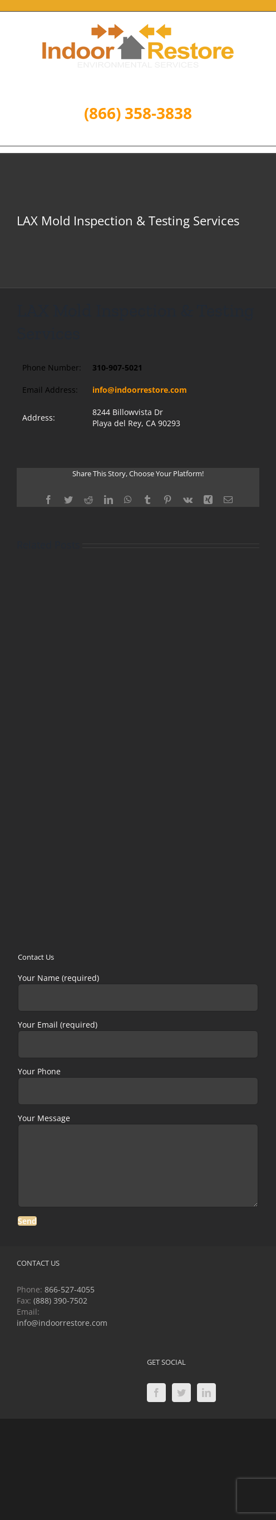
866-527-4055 (70, 1289)
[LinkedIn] (206, 1392)
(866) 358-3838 (138, 113)
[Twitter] (181, 1392)
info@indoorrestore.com (139, 389)
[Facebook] (156, 1392)
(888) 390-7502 (60, 1300)
